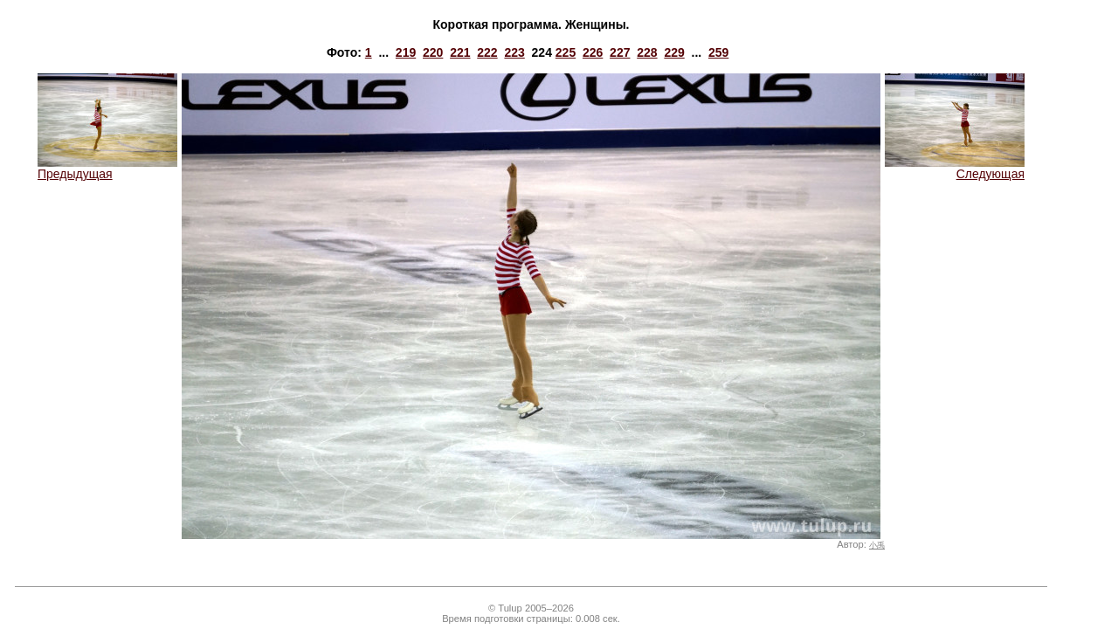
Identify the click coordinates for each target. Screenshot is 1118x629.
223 (514, 52)
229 (674, 52)
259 (718, 52)
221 (460, 52)
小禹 (877, 545)
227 (620, 52)
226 (593, 52)
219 (406, 52)
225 (566, 52)
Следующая (955, 168)
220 (433, 52)
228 (647, 52)
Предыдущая (107, 168)
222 (487, 52)
